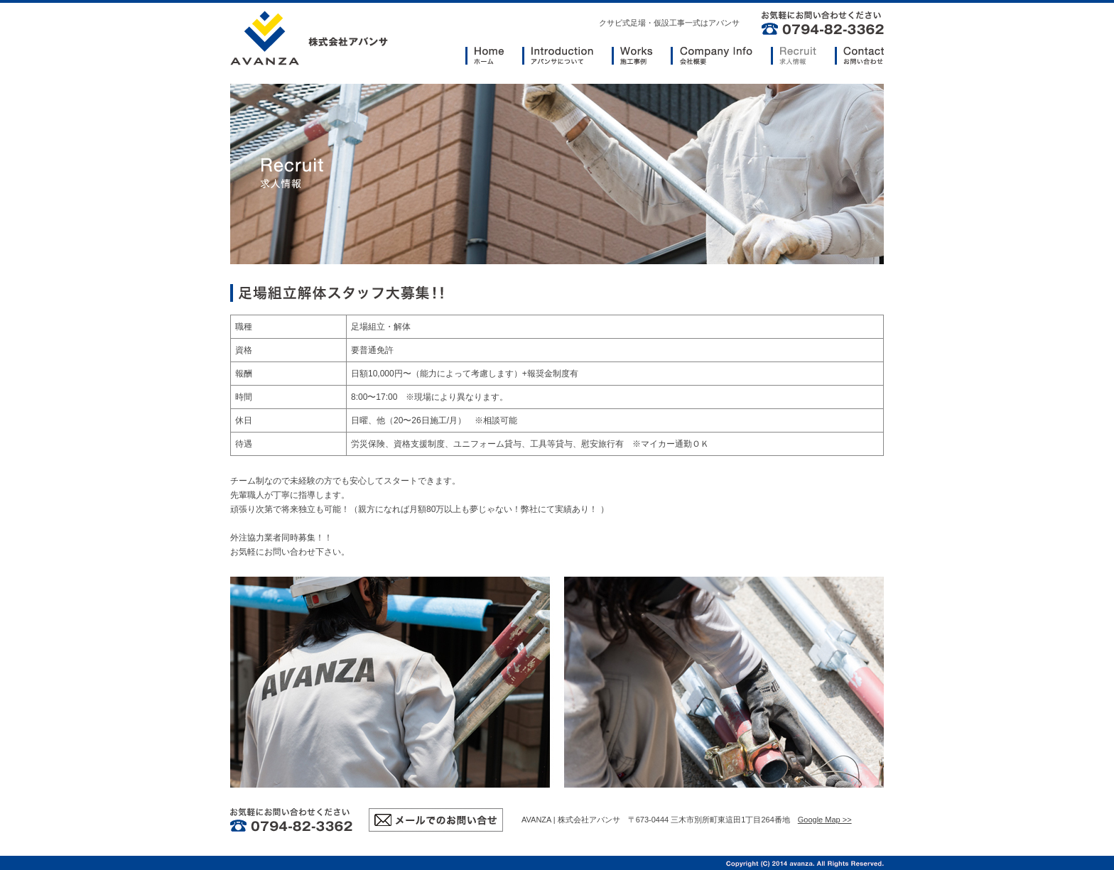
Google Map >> (825, 819)
